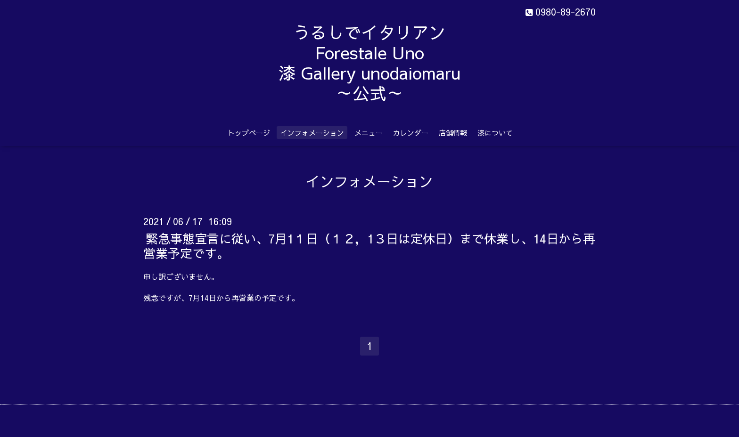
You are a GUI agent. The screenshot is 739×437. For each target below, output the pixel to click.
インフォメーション (312, 133)
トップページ (249, 133)
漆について (495, 133)
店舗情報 (453, 133)
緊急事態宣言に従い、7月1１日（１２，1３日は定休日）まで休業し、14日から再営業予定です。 (369, 245)
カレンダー (410, 133)
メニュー (368, 133)
